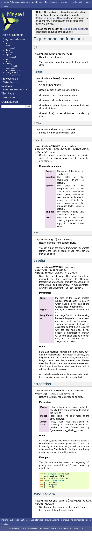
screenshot (10, 68)
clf (7, 41)
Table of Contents (12, 34)
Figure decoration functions (15, 89)
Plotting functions (10, 82)
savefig (9, 63)
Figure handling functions (14, 39)
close (8, 46)
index (88, 2)
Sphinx (76, 528)
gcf (7, 59)
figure (8, 55)
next (72, 2)
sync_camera (12, 72)
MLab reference (36, 2)
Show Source (9, 98)
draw (8, 50)
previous (65, 2)
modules (80, 2)
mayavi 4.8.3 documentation (14, 2)
